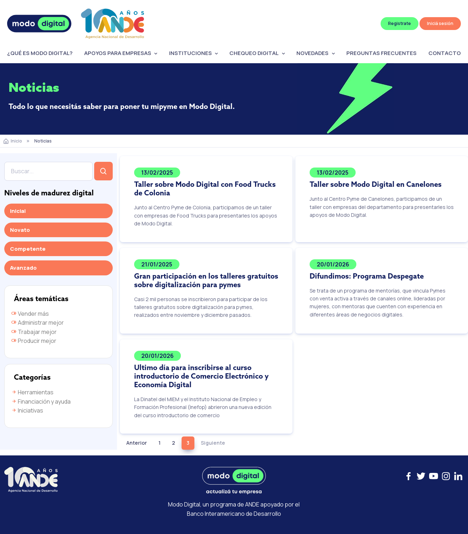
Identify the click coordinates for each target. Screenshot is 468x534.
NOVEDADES (312, 53)
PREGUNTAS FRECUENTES (381, 53)
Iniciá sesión (440, 23)
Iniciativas (27, 410)
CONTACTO (444, 53)
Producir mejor (33, 341)
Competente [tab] (28, 249)
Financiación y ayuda (41, 401)
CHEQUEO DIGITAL (254, 53)
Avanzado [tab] (23, 267)
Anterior (136, 442)
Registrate (399, 23)
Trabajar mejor (34, 332)
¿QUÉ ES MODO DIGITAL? (39, 53)
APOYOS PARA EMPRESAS (117, 53)
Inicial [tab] (18, 211)
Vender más (30, 314)
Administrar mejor (37, 322)
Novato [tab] (20, 230)
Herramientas (32, 392)
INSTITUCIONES (190, 53)
